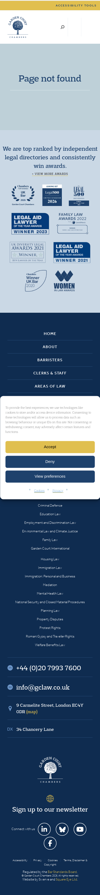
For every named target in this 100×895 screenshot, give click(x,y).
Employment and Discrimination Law (50, 523)
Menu (88, 27)
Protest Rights (50, 628)
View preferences (50, 476)
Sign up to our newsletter (50, 809)
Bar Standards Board (62, 872)
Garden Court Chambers (17, 27)
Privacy (58, 490)
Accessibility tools (76, 5)
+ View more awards (50, 174)
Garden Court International (50, 548)
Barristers (50, 360)
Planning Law (50, 611)
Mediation (50, 585)
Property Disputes (50, 619)
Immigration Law (50, 568)
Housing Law (50, 559)
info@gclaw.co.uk (43, 687)
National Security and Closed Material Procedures (50, 602)
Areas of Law (50, 386)
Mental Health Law (50, 593)
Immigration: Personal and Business (50, 576)
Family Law (50, 540)
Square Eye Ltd (66, 879)
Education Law (50, 514)
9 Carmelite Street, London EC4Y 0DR (49, 708)
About (50, 346)
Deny (50, 461)
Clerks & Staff (50, 373)
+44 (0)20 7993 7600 (74, 27)
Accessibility (20, 860)
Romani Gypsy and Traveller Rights (50, 636)
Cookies (39, 490)
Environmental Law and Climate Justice (50, 531)
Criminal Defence (50, 505)
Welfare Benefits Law (50, 645)
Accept (50, 446)
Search (62, 27)
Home (50, 333)
